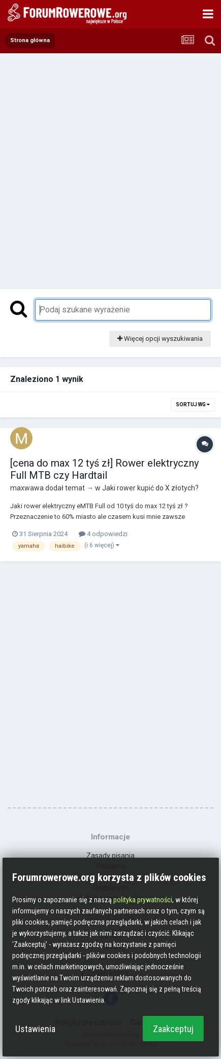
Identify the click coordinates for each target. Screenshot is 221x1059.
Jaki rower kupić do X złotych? (150, 488)
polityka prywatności (142, 900)
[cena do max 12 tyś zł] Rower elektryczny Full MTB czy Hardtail (104, 469)
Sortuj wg (193, 404)
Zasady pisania (110, 856)
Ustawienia (35, 1028)
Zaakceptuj (173, 1028)
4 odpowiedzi (103, 534)
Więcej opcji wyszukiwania (160, 338)
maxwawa (27, 488)
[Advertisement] (110, 168)
